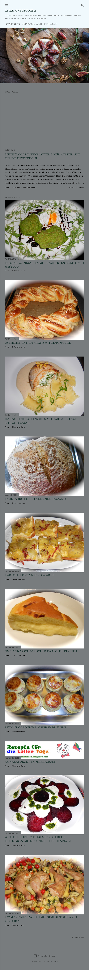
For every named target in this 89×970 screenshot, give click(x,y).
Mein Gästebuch (31, 24)
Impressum (49, 24)
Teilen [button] (7, 187)
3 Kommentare (18, 766)
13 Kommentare (18, 655)
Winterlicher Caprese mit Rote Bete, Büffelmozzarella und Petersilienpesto (38, 840)
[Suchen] (82, 4)
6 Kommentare (18, 427)
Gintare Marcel (52, 961)
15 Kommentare (18, 271)
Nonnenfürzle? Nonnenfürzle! (30, 762)
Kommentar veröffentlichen (23, 187)
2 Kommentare (18, 846)
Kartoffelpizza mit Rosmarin (29, 575)
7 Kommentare (18, 731)
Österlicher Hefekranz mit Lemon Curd (38, 343)
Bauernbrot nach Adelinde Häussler (35, 499)
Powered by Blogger (44, 956)
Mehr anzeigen (76, 187)
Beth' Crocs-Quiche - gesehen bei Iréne (35, 727)
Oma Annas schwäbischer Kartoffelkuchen (41, 651)
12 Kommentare (18, 503)
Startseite (12, 24)
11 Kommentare (18, 579)
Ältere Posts (78, 938)
